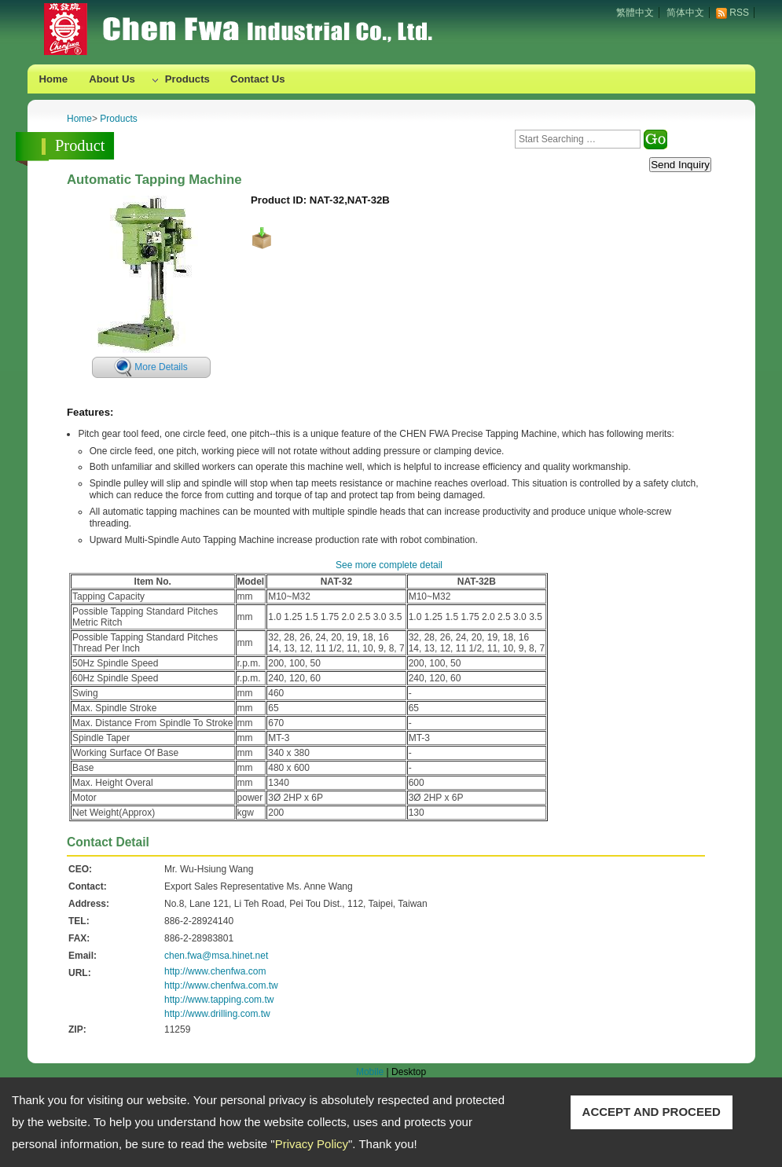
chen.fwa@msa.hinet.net (216, 955)
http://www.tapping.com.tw (219, 999)
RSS (739, 12)
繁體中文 (635, 12)
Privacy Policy (311, 1143)
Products (187, 79)
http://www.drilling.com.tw (217, 1013)
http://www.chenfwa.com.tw (221, 985)
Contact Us (257, 79)
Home (53, 79)
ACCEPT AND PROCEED (651, 1111)
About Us (112, 79)
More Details (160, 366)
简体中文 (685, 12)
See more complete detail (389, 565)
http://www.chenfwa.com (215, 971)
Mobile (370, 1071)
